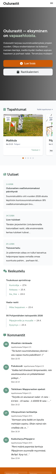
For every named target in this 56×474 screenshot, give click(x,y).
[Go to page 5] (33, 158)
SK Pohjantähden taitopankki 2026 (24, 315)
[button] (51, 3)
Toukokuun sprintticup (18, 280)
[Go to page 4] (30, 158)
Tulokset (35, 150)
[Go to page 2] (25, 158)
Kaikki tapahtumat (45, 109)
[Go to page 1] (23, 158)
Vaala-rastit (12, 302)
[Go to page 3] (28, 158)
